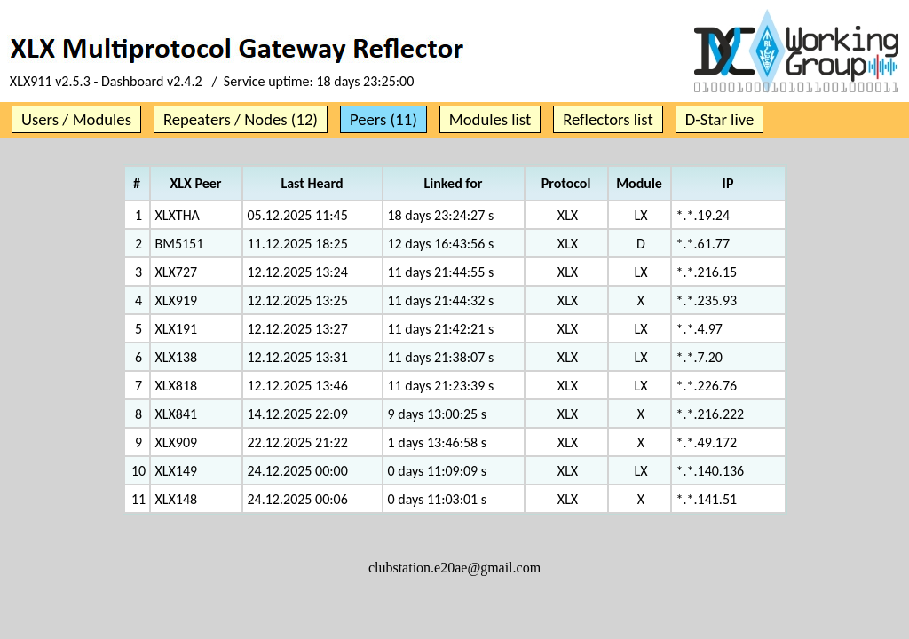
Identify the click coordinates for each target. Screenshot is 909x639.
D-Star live (720, 119)
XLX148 (176, 499)
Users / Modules (76, 119)
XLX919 (176, 300)
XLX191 (176, 328)
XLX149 (176, 470)
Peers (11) (383, 119)
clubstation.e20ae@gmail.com (454, 567)
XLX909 (176, 442)
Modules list (490, 119)
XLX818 (176, 385)
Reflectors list (607, 119)
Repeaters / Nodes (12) (240, 119)
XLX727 (176, 272)
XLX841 (176, 414)
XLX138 (176, 357)
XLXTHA (177, 215)
